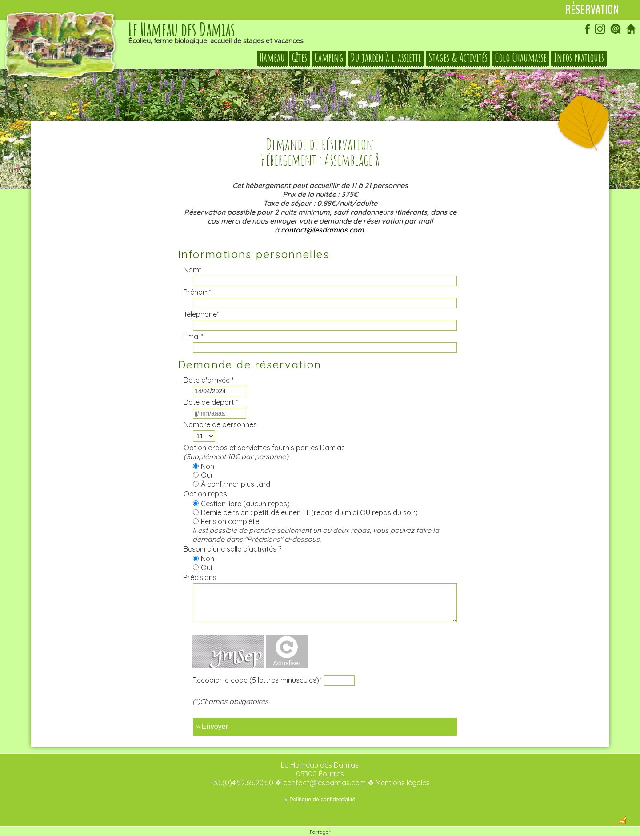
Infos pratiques (579, 57)
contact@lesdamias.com (322, 212)
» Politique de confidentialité (319, 781)
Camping (329, 57)
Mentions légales (403, 764)
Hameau (272, 57)
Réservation (592, 9)
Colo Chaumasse (521, 57)
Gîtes (299, 57)
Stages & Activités (458, 57)
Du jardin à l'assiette (386, 57)
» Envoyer (212, 708)
